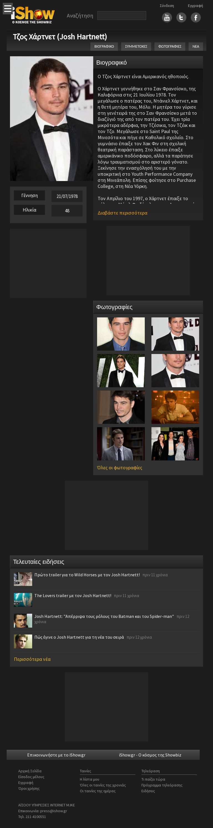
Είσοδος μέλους (31, 776)
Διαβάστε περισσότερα (122, 213)
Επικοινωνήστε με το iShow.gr (56, 755)
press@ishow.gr (53, 810)
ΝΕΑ (195, 46)
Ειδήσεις (148, 790)
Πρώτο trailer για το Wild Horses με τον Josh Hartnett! (87, 574)
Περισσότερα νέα (32, 659)
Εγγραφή (195, 5)
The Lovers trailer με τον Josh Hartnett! (72, 595)
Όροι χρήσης (29, 788)
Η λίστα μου (89, 779)
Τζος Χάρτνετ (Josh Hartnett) (60, 37)
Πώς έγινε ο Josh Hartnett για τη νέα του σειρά (79, 637)
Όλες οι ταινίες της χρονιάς (103, 785)
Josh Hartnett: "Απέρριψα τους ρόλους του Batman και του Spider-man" (104, 616)
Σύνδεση (167, 5)
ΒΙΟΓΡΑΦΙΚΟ (104, 46)
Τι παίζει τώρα (153, 779)
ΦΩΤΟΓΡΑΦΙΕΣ (169, 46)
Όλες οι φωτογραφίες (119, 467)
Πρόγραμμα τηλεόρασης (161, 785)
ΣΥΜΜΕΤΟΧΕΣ (136, 46)
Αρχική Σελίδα (30, 770)
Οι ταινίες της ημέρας (98, 790)
